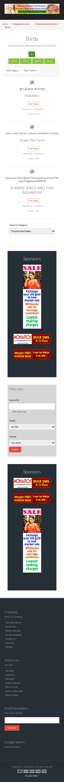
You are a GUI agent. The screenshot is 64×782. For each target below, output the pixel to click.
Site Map (9, 671)
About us (9, 643)
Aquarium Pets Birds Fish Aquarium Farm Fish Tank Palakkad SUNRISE (32, 179)
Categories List (21, 24)
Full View (33, 104)
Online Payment (12, 683)
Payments (10, 675)
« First (14, 61)
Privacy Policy (11, 695)
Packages (10, 679)
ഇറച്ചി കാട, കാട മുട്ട (32, 88)
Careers (9, 647)
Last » (50, 61)
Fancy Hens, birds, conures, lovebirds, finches (32, 133)
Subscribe (12, 728)
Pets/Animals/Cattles (46, 24)
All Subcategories (13, 635)
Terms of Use (11, 687)
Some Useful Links (14, 691)
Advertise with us (13, 622)
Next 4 (38, 61)
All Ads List (10, 627)
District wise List (12, 631)
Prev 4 (26, 61)
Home (5, 24)
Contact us (10, 639)
